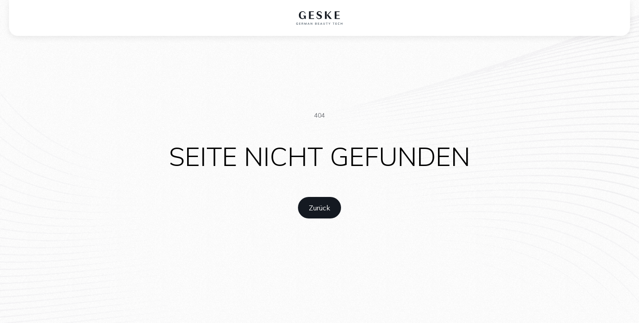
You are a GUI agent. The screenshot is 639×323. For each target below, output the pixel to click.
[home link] (319, 207)
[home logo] (319, 18)
